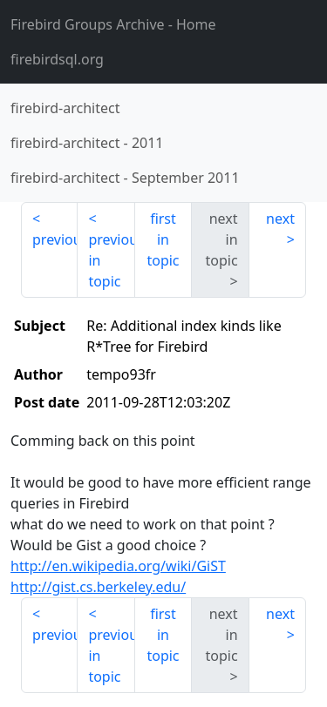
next (280, 218)
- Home (113, 24)
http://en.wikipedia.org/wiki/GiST (118, 566)
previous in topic (111, 260)
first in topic (162, 239)
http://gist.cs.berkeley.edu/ (98, 586)
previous (55, 239)
